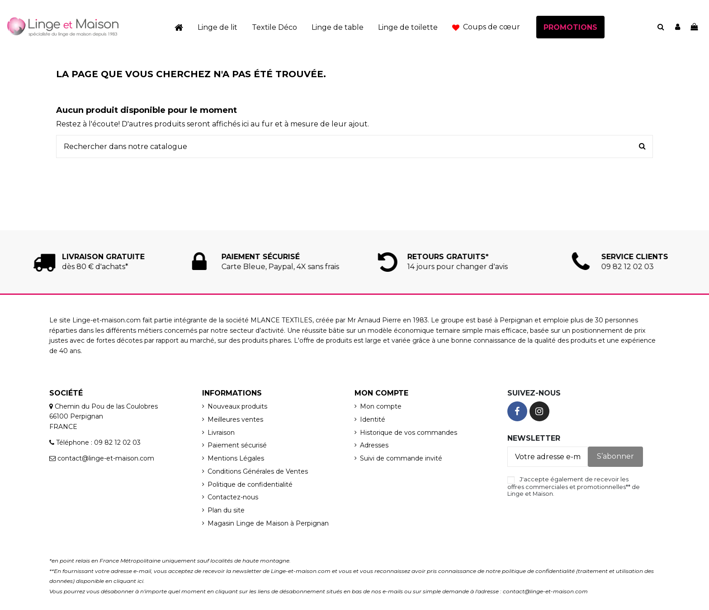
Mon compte (381, 406)
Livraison (221, 432)
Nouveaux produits (237, 406)
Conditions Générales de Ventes (258, 471)
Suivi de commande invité (401, 458)
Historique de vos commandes (408, 432)
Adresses (374, 445)
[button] (486, 27)
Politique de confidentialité (250, 484)
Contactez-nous (233, 497)
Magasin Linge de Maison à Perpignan (268, 523)
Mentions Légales (236, 458)
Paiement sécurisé (237, 445)
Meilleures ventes (235, 419)
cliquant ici (128, 580)
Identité (372, 419)
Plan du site (226, 510)
